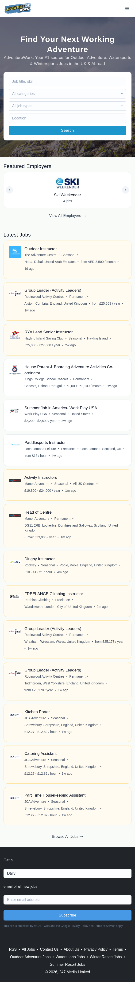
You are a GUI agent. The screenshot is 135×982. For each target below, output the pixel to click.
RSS (13, 949)
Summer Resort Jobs (67, 964)
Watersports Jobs (70, 957)
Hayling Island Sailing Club (44, 338)
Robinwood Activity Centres (44, 297)
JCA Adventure (35, 718)
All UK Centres (84, 484)
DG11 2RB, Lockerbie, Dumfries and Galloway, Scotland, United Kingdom (71, 528)
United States (80, 414)
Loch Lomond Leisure (40, 449)
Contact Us (49, 949)
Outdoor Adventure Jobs (30, 957)
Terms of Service (104, 926)
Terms (118, 949)
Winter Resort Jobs (106, 957)
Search (67, 130)
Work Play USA (35, 414)
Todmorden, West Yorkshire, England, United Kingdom (64, 683)
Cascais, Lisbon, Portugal (43, 386)
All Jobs (28, 949)
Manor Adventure (37, 484)
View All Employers (67, 216)
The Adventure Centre (40, 255)
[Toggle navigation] (127, 8)
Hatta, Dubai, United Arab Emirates (50, 262)
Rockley (30, 565)
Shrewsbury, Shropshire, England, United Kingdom (61, 725)
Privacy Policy (79, 926)
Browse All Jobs (67, 837)
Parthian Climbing (37, 600)
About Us (71, 949)
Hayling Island (97, 338)
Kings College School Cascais (46, 379)
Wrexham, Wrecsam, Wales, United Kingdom (57, 641)
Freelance (68, 449)
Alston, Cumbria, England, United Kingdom (55, 303)
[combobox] (68, 93)
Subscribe (67, 915)
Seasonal (68, 255)
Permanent (77, 297)
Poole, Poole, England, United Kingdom (88, 565)
